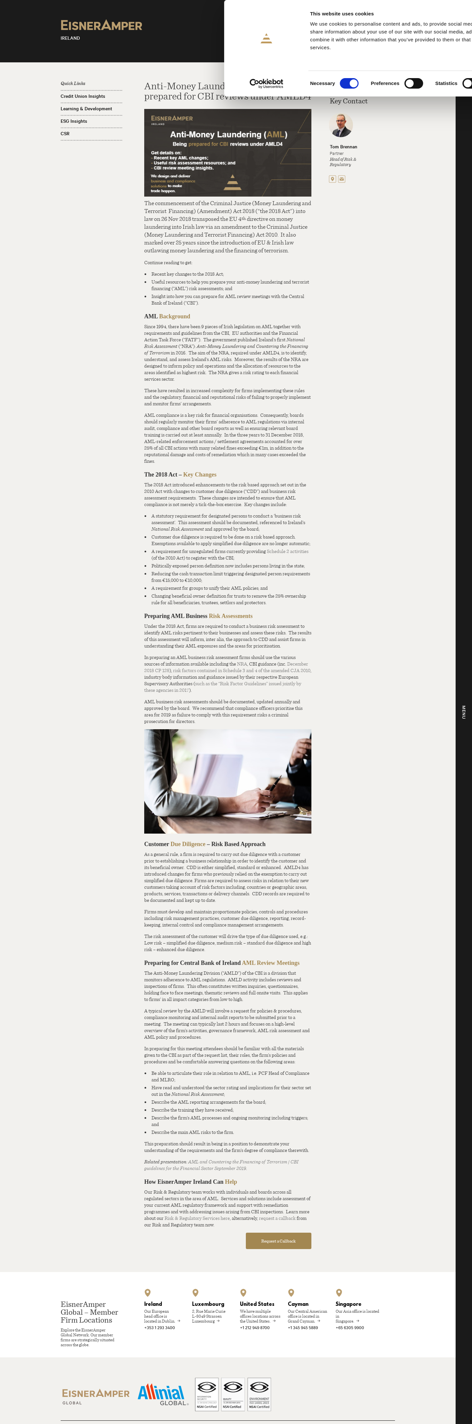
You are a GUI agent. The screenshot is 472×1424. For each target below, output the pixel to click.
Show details (344, 83)
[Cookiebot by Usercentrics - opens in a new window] (42, 84)
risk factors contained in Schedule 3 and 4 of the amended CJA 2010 (241, 670)
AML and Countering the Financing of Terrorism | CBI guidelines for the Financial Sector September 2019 (221, 1164)
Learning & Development (86, 109)
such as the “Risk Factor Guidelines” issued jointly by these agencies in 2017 (222, 686)
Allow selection (417, 35)
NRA (242, 663)
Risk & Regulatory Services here (197, 1218)
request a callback (277, 1218)
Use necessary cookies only (417, 54)
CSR (65, 134)
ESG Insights (74, 121)
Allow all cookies (417, 16)
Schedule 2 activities (287, 551)
